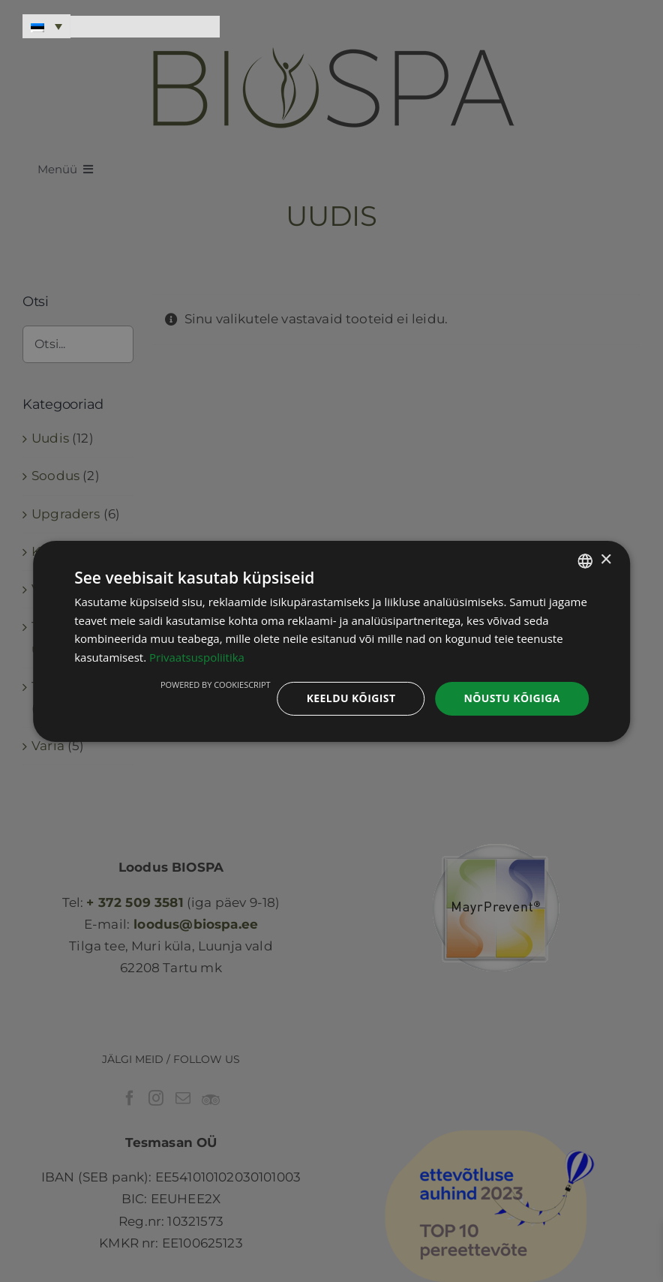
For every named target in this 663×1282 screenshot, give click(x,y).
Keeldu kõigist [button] (351, 698)
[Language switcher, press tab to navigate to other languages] (46, 26)
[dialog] (331, 640)
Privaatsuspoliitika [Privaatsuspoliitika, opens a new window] (196, 657)
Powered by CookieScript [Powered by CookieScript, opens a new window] (215, 684)
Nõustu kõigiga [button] (512, 698)
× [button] (605, 560)
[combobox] (585, 560)
